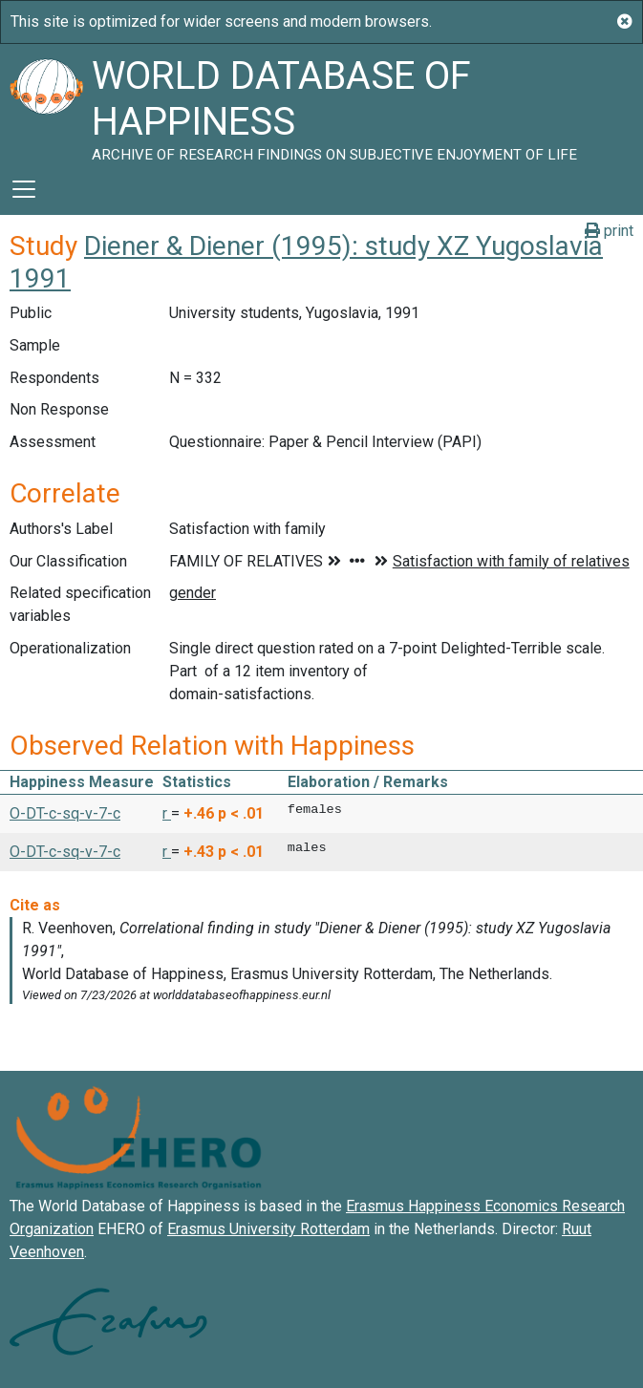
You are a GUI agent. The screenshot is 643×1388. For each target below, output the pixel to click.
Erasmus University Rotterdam (268, 1229)
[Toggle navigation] (24, 189)
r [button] (166, 813)
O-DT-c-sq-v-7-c (65, 813)
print (609, 231)
